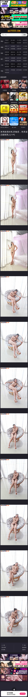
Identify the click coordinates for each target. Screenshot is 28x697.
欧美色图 (19, 58)
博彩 (2, 41)
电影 (2, 53)
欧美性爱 (25, 52)
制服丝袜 (7, 54)
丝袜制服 (13, 48)
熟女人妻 (7, 48)
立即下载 (23, 693)
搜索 (25, 34)
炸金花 (12, 42)
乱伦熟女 (19, 54)
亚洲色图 (13, 58)
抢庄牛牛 (25, 42)
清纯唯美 (13, 60)
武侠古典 (25, 64)
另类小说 (13, 66)
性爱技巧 (25, 66)
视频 (2, 47)
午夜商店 (7, 70)
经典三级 (13, 54)
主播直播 (19, 48)
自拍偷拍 (13, 46)
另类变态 (25, 54)
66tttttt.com (14, 30)
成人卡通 (19, 52)
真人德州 (13, 40)
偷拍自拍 (13, 52)
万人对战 (19, 40)
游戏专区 (25, 40)
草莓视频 (13, 70)
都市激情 (7, 64)
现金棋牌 (19, 42)
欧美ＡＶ (19, 46)
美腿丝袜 (7, 60)
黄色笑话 (19, 66)
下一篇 (24, 647)
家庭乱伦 (13, 64)
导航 (2, 71)
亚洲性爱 (7, 52)
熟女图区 (19, 60)
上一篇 (4, 647)
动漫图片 (25, 58)
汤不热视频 (19, 70)
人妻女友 (19, 64)
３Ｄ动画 (25, 46)
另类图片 (25, 60)
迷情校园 (7, 66)
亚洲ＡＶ (7, 46)
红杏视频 (25, 70)
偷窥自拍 (7, 58)
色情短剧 (7, 72)
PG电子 (7, 40)
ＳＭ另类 (25, 48)
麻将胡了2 (7, 42)
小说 (2, 65)
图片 (2, 59)
